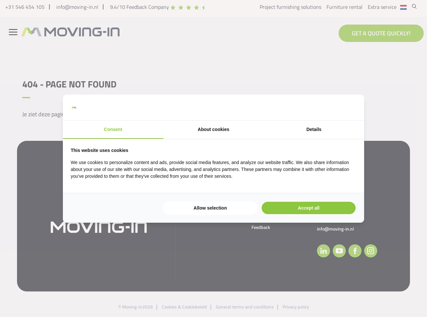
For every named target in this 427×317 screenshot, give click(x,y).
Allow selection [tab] (210, 208)
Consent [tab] (113, 129)
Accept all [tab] (309, 208)
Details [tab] (314, 129)
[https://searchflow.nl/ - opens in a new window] (348, 107)
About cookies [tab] (213, 129)
